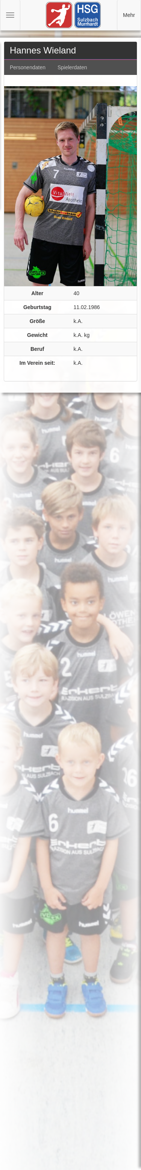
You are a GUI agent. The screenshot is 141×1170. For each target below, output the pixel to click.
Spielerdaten (72, 67)
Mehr (129, 15)
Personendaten (27, 67)
